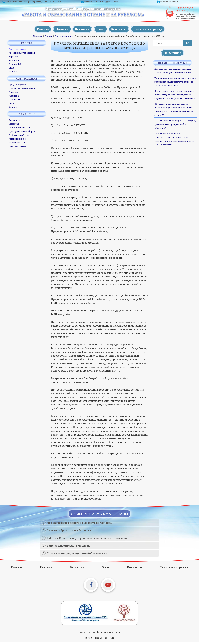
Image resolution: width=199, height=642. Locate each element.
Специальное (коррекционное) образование (77, 553)
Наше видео (172, 53)
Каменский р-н (17, 142)
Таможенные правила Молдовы (68, 545)
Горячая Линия (169, 1)
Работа (49, 35)
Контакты (118, 29)
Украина (13, 56)
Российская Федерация (22, 52)
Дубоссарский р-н (19, 134)
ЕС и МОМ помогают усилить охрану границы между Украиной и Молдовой (175, 124)
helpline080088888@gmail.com (101, 1)
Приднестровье (64, 35)
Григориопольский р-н (22, 131)
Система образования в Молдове (69, 530)
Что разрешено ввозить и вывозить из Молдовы (79, 522)
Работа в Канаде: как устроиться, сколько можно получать (87, 538)
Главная (43, 29)
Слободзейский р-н (20, 127)
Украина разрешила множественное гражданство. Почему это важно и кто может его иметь (175, 81)
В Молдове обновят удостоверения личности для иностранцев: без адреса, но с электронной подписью (174, 94)
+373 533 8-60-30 (52, 1)
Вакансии (82, 29)
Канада (13, 71)
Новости (62, 29)
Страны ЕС (15, 63)
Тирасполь (15, 119)
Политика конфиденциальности (99, 632)
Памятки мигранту (147, 29)
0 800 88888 (12, 1)
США (11, 67)
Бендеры (14, 123)
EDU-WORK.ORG (104, 638)
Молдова (14, 60)
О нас (100, 29)
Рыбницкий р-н (17, 138)
